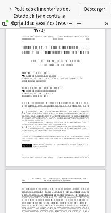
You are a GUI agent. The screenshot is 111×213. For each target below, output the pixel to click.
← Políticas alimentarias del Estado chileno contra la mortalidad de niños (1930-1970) (43, 19)
